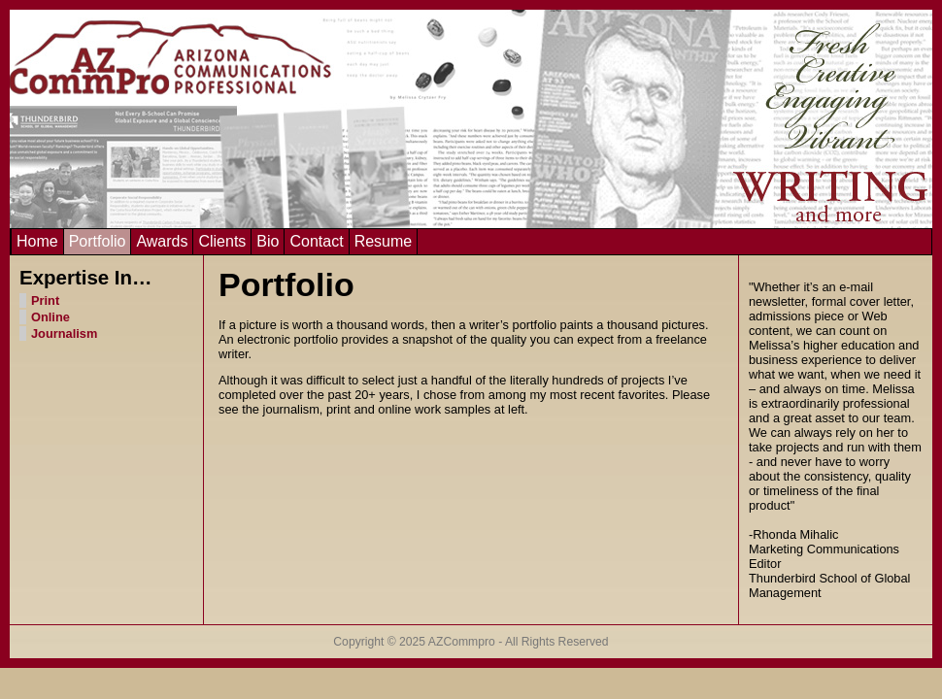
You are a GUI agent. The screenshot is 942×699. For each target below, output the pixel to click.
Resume (383, 241)
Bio (267, 241)
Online (50, 317)
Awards (161, 241)
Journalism (64, 333)
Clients (222, 241)
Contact (316, 241)
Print (45, 300)
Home (37, 241)
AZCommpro (461, 642)
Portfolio (97, 241)
